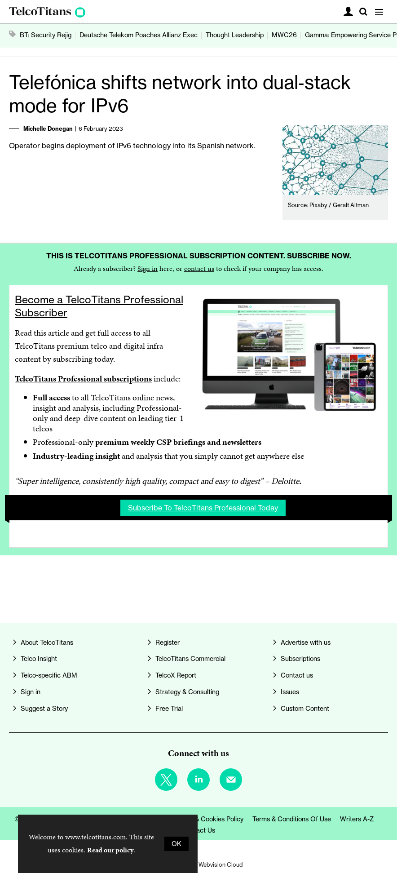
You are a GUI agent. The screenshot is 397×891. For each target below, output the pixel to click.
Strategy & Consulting (187, 692)
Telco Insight (39, 659)
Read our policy (110, 850)
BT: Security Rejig (45, 35)
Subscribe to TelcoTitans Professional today (203, 507)
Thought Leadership (235, 35)
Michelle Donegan (48, 128)
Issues (290, 692)
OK (176, 844)
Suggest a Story (44, 709)
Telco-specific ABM (49, 675)
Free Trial (169, 709)
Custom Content (305, 709)
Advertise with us (306, 642)
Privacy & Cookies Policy (207, 819)
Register (167, 642)
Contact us (297, 675)
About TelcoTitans (47, 642)
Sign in (147, 268)
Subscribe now (318, 255)
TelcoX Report (175, 675)
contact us (199, 268)
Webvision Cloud (220, 864)
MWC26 (284, 35)
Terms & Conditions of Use (291, 819)
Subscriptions (300, 659)
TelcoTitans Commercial (190, 659)
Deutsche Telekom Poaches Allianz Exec (138, 35)
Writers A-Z (357, 819)
